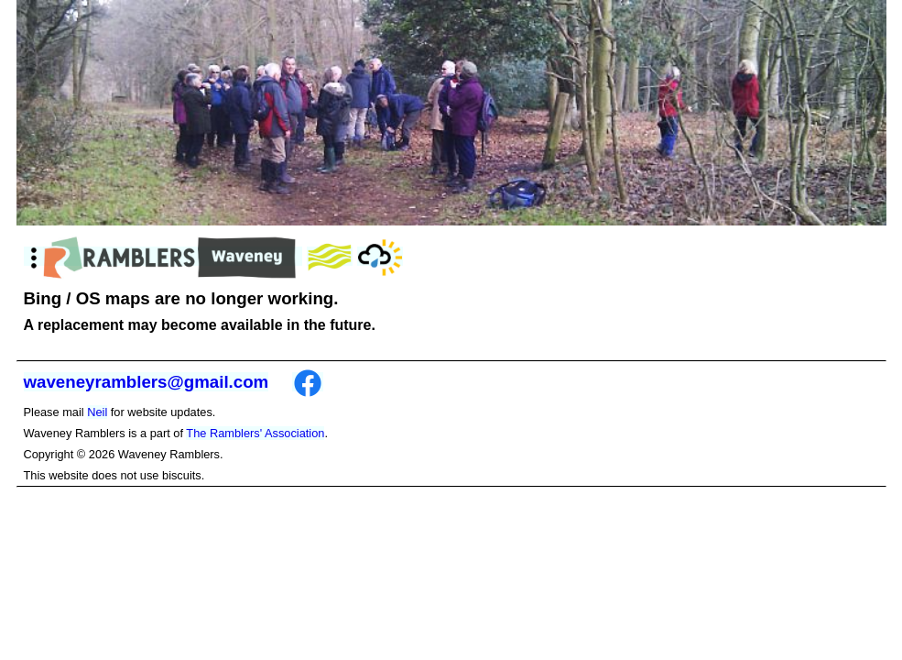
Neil (97, 412)
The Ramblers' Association (255, 433)
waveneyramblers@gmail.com (146, 381)
